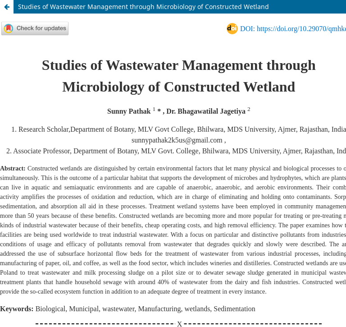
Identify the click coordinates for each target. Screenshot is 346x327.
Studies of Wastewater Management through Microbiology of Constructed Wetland (143, 6)
